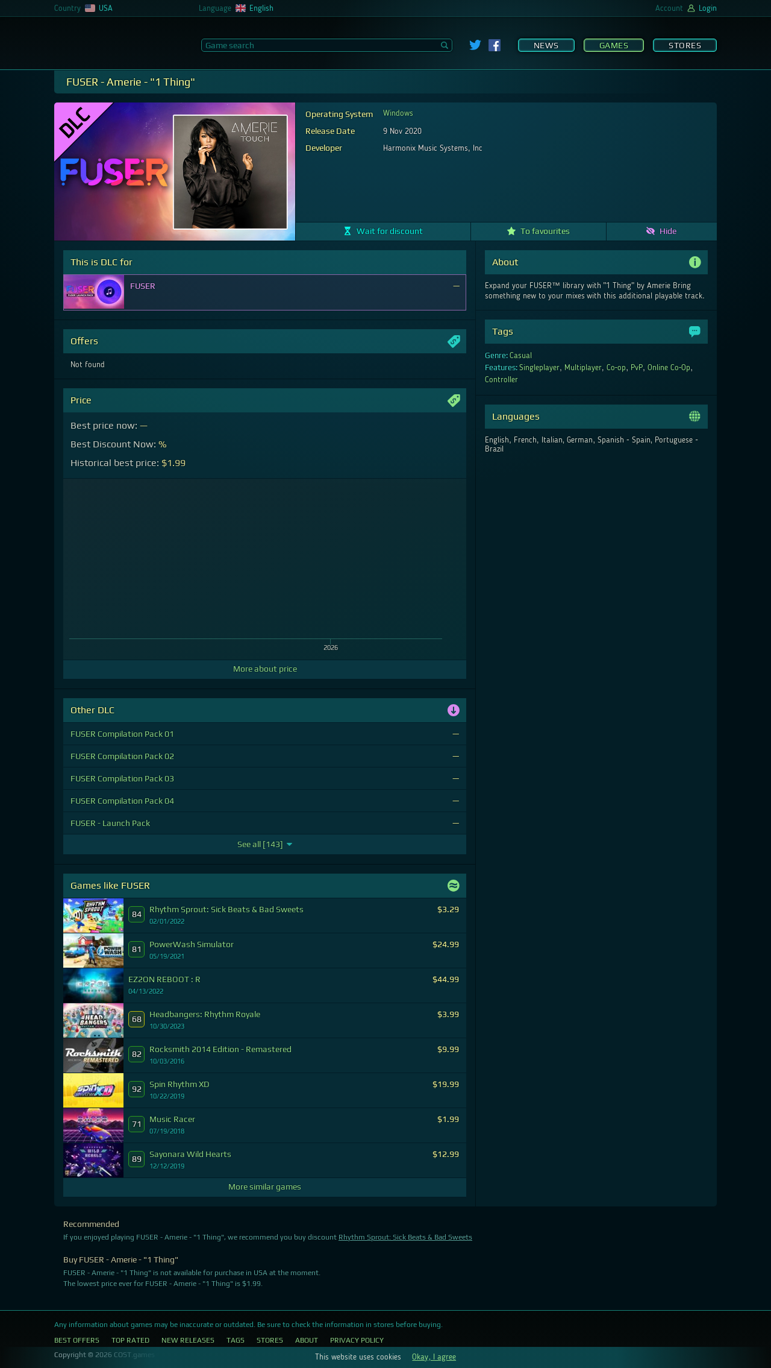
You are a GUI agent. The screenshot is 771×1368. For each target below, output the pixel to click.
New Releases (187, 1340)
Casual (521, 355)
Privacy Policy (357, 1340)
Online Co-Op (669, 368)
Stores (685, 45)
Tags (235, 1340)
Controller (501, 380)
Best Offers (76, 1340)
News (546, 45)
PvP (637, 368)
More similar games (264, 1186)
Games (614, 45)
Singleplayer (539, 368)
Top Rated (130, 1340)
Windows (398, 113)
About (306, 1340)
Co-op (616, 368)
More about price (265, 668)
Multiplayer (583, 368)
